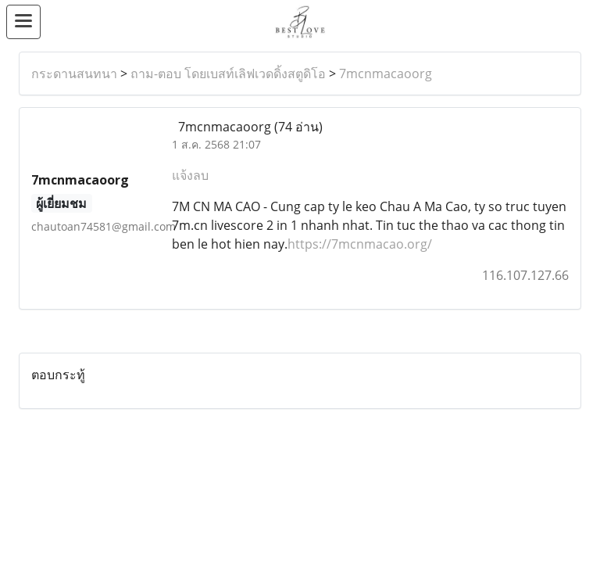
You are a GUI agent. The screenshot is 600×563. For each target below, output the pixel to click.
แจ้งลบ (190, 175)
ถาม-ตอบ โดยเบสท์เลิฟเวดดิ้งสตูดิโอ (228, 73)
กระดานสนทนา (74, 73)
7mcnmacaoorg (385, 73)
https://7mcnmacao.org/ (360, 244)
